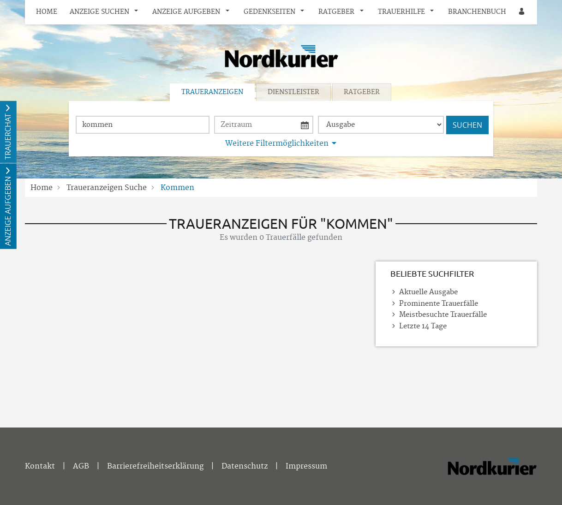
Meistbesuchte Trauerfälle (443, 314)
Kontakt (40, 466)
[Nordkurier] (492, 468)
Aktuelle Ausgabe (428, 292)
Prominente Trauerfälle (438, 303)
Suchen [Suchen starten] (467, 125)
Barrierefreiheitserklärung (155, 466)
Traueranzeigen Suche (106, 187)
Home (46, 12)
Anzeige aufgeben (186, 12)
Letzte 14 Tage (423, 326)
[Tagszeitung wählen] (381, 125)
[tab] (213, 92)
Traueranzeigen (212, 92)
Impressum (306, 466)
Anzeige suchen (99, 12)
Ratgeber (336, 12)
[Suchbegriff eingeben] (142, 125)
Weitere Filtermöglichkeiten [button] (277, 143)
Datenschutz (244, 466)
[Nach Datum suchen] (263, 125)
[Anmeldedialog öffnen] (522, 12)
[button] (138, 12)
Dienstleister (293, 92)
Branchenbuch (477, 12)
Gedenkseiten (269, 12)
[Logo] (281, 56)
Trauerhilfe (401, 12)
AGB (81, 466)
